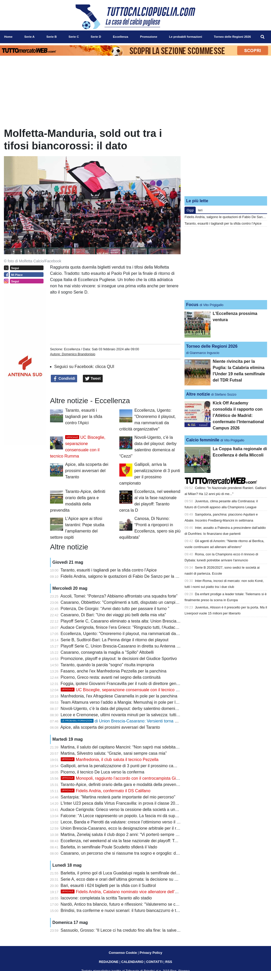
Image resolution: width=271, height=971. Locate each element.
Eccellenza (72, 349)
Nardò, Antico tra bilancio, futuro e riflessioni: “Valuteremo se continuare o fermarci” (137, 904)
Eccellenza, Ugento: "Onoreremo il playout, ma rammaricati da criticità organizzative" (139, 633)
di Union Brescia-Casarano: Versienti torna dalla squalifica (131, 721)
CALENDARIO (132, 962)
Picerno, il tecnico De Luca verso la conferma (102, 772)
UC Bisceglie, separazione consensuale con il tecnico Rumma (125, 690)
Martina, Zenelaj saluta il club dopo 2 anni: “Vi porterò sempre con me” (126, 834)
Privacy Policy (151, 953)
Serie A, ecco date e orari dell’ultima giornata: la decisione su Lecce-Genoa (130, 879)
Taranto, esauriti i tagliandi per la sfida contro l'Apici (83, 416)
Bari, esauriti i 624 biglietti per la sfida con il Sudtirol (108, 885)
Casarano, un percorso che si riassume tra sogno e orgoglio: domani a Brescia (133, 853)
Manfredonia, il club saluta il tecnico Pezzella (110, 759)
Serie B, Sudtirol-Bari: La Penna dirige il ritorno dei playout (115, 640)
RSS (168, 962)
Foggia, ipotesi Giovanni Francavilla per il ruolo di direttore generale (123, 683)
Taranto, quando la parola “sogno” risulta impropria (107, 665)
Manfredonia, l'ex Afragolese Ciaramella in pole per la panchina (119, 696)
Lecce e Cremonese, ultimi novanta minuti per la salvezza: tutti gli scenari (128, 715)
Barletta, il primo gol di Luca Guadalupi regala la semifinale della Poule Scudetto (135, 873)
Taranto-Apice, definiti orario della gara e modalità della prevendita (121, 784)
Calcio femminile (202, 440)
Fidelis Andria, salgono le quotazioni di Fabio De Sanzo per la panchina (126, 576)
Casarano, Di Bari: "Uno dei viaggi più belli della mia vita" (113, 615)
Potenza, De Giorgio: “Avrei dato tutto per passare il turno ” (115, 608)
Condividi (64, 378)
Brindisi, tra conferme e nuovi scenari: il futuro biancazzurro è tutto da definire (132, 910)
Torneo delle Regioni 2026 (211, 346)
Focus (192, 304)
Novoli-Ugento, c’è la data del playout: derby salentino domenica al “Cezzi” (129, 708)
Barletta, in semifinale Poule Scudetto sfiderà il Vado (109, 847)
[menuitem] (262, 37)
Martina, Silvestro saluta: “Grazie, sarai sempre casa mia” (114, 753)
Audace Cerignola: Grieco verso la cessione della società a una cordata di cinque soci (139, 809)
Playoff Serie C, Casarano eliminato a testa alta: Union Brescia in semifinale (131, 621)
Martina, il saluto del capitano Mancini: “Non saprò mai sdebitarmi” (122, 747)
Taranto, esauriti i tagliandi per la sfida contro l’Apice (108, 570)
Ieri (200, 210)
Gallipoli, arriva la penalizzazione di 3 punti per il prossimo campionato (125, 766)
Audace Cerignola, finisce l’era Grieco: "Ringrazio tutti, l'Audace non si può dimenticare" (141, 627)
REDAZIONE (108, 962)
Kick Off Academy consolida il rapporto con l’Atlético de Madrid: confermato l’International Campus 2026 (238, 415)
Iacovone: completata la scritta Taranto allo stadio (106, 898)
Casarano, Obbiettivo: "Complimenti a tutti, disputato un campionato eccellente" (134, 602)
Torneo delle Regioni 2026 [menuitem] (232, 36)
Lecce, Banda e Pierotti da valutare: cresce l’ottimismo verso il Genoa (125, 822)
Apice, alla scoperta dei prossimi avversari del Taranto (86, 470)
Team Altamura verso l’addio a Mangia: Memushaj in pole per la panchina (128, 702)
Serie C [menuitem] (74, 36)
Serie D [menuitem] (96, 36)
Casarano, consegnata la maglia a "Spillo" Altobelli (107, 652)
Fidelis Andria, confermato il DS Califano (106, 791)
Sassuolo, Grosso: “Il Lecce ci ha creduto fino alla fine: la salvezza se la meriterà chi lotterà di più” (151, 930)
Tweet (93, 378)
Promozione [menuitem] (148, 36)
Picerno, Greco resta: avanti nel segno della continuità (111, 677)
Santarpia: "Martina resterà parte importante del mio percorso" (118, 797)
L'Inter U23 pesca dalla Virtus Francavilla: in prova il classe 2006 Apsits (126, 803)
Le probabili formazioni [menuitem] (185, 36)
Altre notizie (198, 394)
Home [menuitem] (8, 36)
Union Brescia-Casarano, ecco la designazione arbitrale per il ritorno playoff (130, 828)
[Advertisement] (226, 159)
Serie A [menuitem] (29, 36)
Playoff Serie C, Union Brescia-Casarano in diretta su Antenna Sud (122, 646)
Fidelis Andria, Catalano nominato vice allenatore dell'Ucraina (125, 892)
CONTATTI (154, 962)
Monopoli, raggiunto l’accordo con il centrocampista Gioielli (122, 778)
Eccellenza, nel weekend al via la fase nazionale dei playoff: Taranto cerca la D (133, 841)
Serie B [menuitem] (51, 36)
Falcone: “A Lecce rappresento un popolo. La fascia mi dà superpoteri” (126, 816)
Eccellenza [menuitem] (120, 36)
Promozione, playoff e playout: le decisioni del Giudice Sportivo (119, 658)
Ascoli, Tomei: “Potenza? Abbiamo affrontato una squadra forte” (118, 596)
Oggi (190, 210)
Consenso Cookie (123, 953)
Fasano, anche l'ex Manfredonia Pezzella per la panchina (114, 671)
